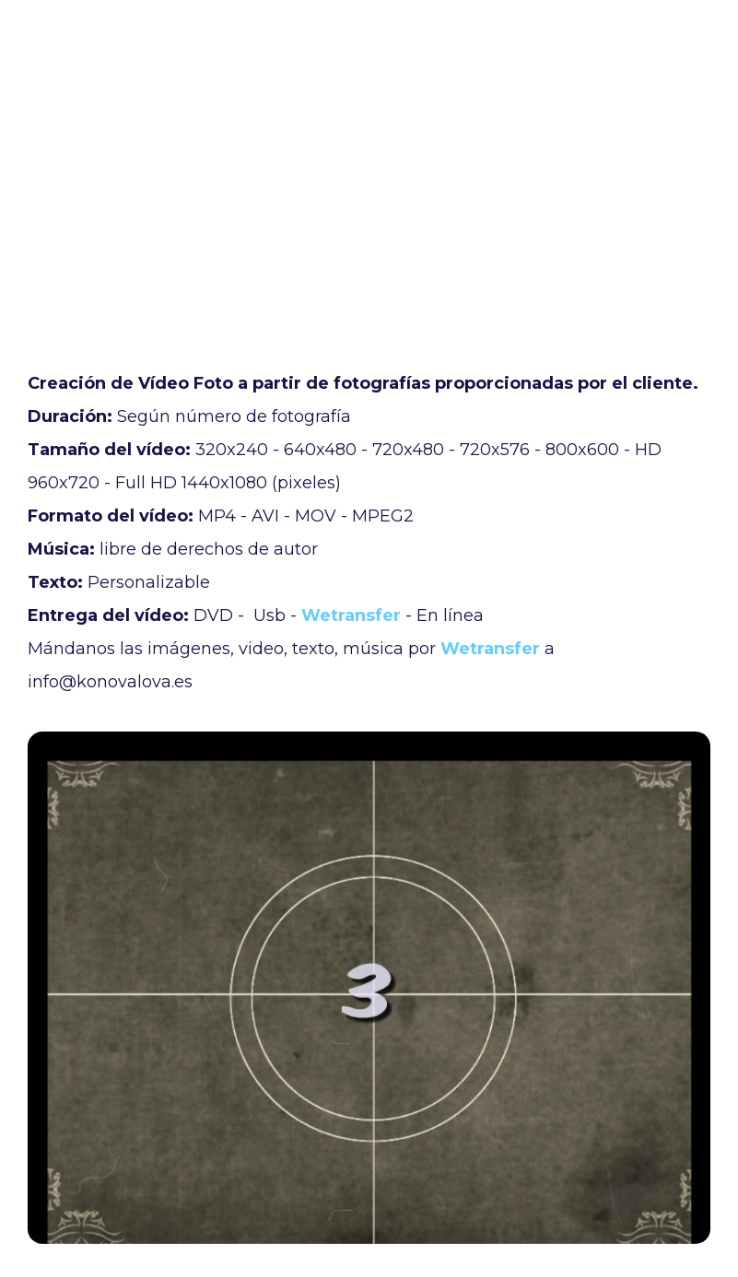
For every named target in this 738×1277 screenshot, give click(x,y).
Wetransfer (351, 615)
